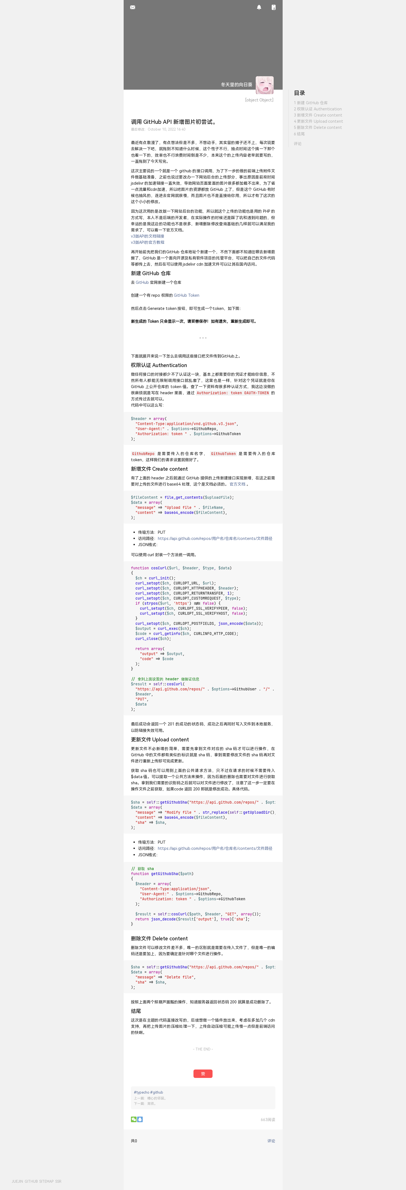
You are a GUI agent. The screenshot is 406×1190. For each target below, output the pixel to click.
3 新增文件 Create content (318, 115)
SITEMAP (46, 1181)
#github (156, 1092)
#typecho (141, 1092)
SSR (58, 1181)
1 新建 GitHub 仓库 (311, 102)
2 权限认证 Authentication (318, 109)
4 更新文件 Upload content (318, 121)
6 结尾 (299, 133)
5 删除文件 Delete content (318, 127)
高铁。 (152, 1103)
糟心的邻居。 (157, 1098)
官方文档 (237, 484)
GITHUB (31, 1181)
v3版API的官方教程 (147, 242)
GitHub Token (186, 295)
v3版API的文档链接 (147, 236)
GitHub (142, 282)
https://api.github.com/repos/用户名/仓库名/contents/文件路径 (215, 538)
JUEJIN (17, 1181)
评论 (298, 143)
